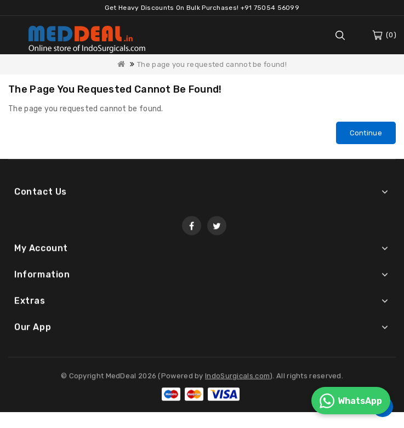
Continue (366, 133)
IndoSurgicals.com (237, 377)
